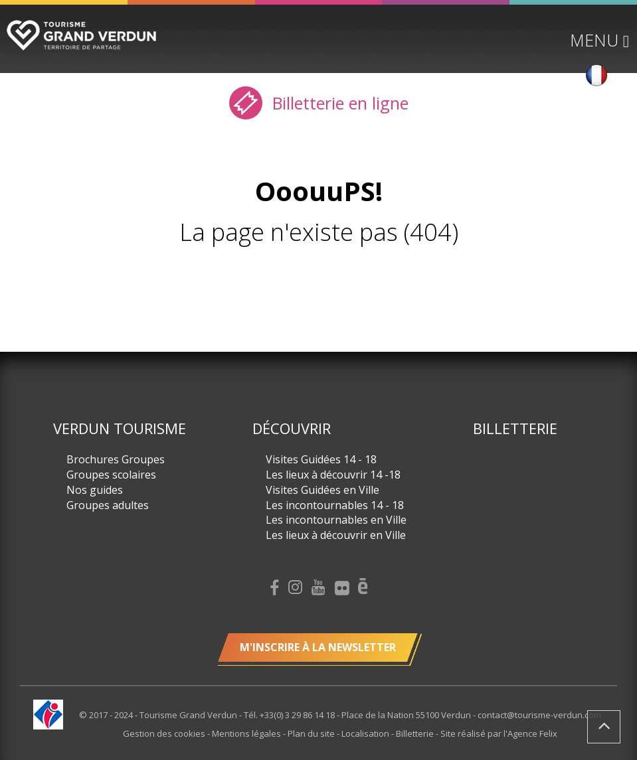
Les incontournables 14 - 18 (335, 505)
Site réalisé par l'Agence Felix (498, 733)
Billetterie (515, 428)
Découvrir (291, 428)
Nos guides (94, 490)
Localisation (366, 733)
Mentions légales (247, 733)
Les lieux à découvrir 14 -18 (333, 474)
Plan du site (312, 733)
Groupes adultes (107, 505)
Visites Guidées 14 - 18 (321, 459)
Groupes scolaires (111, 474)
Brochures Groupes (115, 459)
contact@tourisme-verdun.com (539, 715)
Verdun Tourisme (119, 428)
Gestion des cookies (165, 733)
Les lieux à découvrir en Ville (336, 535)
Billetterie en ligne (319, 102)
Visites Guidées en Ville (322, 490)
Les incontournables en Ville (336, 519)
